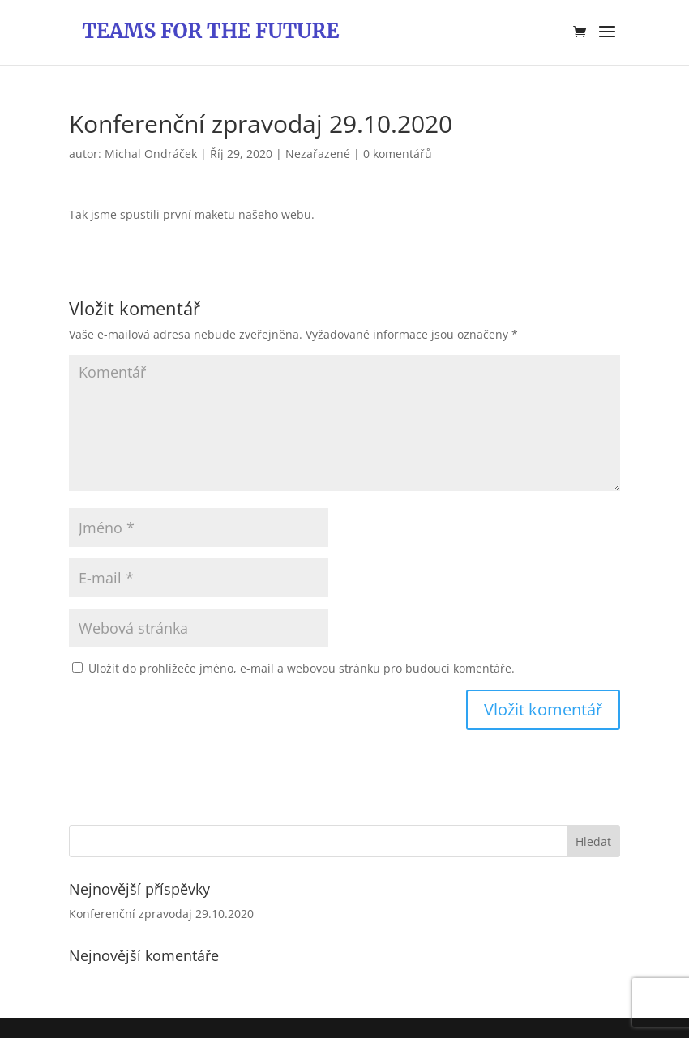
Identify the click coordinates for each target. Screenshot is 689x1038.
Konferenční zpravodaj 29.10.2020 (161, 913)
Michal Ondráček (151, 153)
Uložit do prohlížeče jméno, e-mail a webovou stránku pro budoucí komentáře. (301, 668)
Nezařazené (317, 153)
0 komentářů (397, 153)
